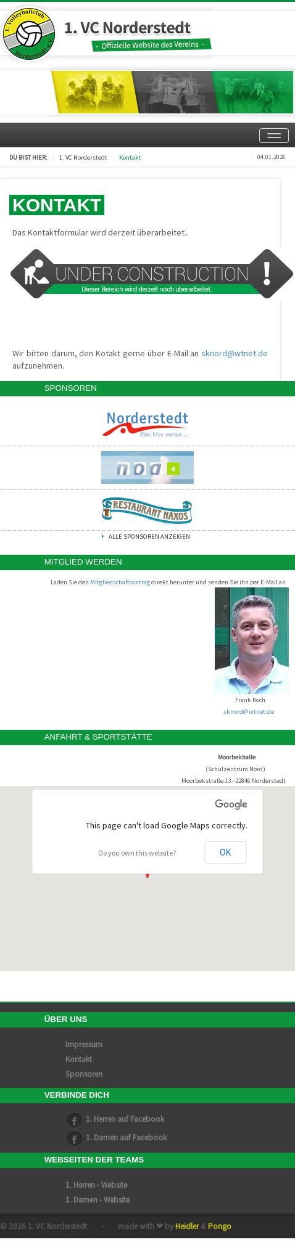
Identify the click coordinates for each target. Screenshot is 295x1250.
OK (225, 852)
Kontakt (130, 157)
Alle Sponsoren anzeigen (149, 537)
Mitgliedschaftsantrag (120, 582)
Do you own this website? (137, 852)
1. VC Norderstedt (83, 157)
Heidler (187, 1226)
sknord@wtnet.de (234, 353)
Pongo (219, 1226)
